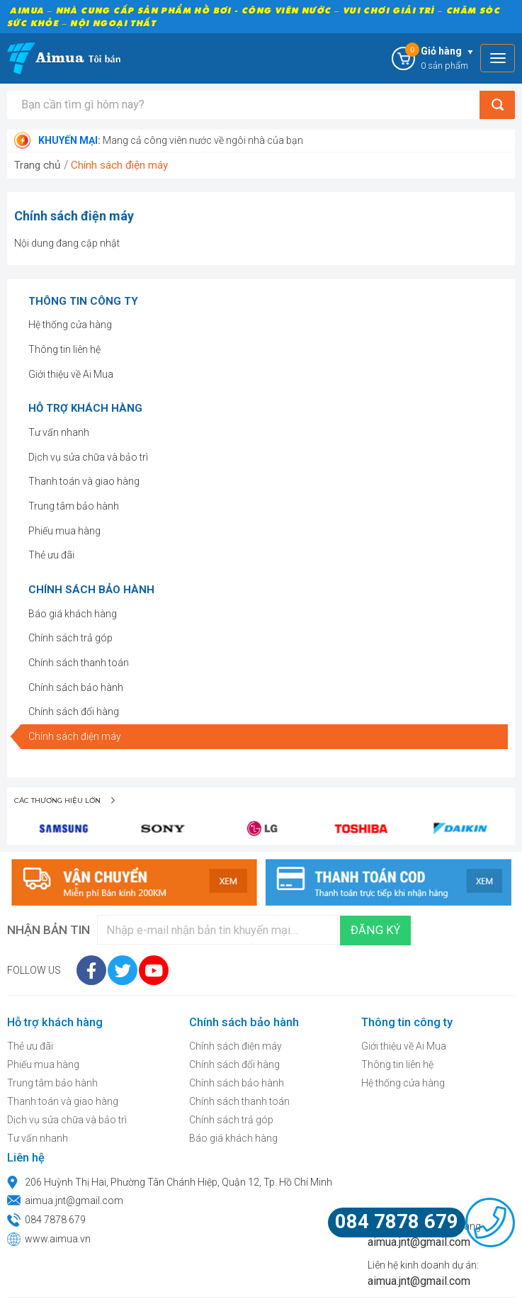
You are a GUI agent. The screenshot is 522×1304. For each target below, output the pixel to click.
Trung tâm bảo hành (73, 506)
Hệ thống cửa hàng (70, 324)
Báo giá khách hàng (72, 613)
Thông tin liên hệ (64, 349)
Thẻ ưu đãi (51, 555)
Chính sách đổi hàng (73, 711)
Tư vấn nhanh (58, 432)
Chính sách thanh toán (78, 662)
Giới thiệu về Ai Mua (70, 374)
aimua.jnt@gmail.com (74, 1200)
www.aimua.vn (58, 1238)
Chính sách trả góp (70, 637)
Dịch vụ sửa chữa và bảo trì (88, 457)
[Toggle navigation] (497, 58)
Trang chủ (37, 165)
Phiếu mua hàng (64, 530)
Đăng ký (375, 930)
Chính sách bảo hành (75, 687)
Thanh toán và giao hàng (84, 481)
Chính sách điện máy (119, 165)
